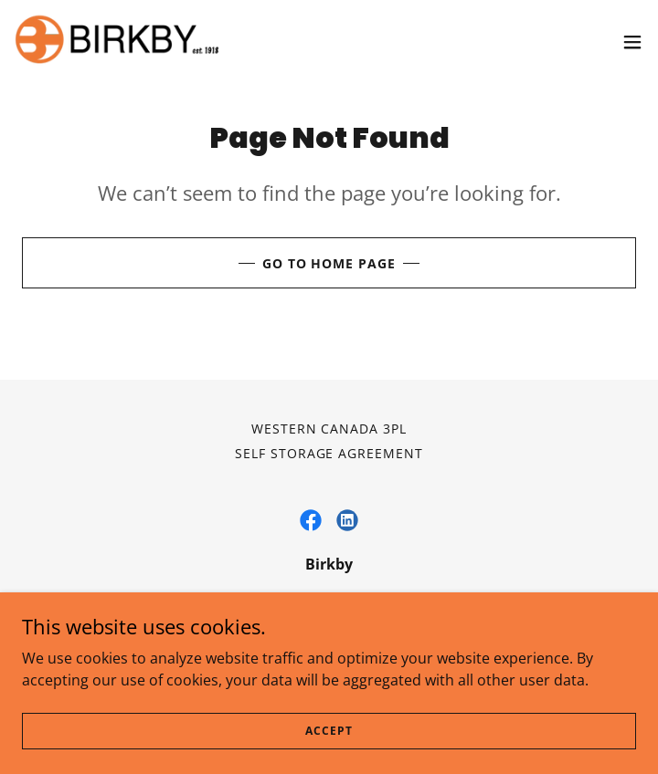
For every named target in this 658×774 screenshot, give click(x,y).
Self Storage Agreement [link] (329, 453)
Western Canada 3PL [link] (329, 428)
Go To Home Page (329, 263)
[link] (117, 41)
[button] (632, 42)
